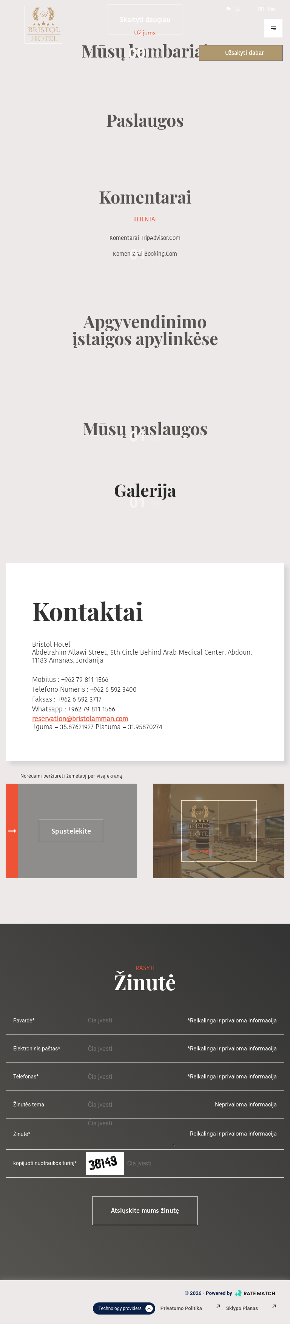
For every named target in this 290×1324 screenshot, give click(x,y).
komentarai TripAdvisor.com (145, 238)
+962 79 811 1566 (84, 679)
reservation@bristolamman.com (80, 718)
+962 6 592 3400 (113, 689)
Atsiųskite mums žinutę (145, 1210)
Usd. (267, 9)
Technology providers (126, 1308)
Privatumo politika (190, 1308)
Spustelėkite (71, 831)
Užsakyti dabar (236, 53)
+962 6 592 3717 (79, 699)
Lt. (233, 9)
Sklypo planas (251, 1308)
